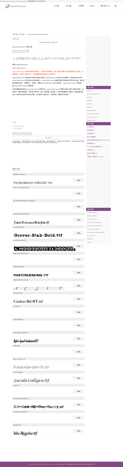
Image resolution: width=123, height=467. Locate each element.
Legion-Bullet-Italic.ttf (48, 42)
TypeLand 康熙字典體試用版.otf (95, 146)
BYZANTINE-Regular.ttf (93, 113)
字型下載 (37, 1)
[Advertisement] (61, 21)
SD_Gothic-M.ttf (91, 235)
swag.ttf (89, 242)
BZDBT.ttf (89, 107)
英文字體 (68, 6)
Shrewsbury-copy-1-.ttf (92, 219)
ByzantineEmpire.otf (92, 110)
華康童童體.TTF (91, 143)
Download (48, 138)
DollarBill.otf (90, 239)
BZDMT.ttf (89, 100)
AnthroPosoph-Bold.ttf (92, 212)
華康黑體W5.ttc (91, 150)
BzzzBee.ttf (89, 97)
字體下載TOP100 (105, 6)
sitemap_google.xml (11, 1)
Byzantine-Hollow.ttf (92, 120)
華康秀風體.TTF (91, 133)
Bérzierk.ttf (89, 90)
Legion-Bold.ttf (20, 126)
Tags (4, 1)
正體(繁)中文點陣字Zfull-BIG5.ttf (95, 156)
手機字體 (81, 6)
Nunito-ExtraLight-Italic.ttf (93, 229)
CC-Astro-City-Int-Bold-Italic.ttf (94, 222)
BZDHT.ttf (89, 104)
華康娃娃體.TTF (91, 130)
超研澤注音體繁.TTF (92, 153)
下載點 (78, 180)
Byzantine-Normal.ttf (92, 117)
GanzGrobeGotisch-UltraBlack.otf (95, 225)
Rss (1, 1)
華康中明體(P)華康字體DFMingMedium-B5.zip (98, 140)
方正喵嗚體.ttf (90, 127)
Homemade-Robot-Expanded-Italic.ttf (96, 232)
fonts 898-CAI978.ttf (92, 216)
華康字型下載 (74, 464)
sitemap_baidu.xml (23, 1)
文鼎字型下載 (91, 464)
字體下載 (42, 1)
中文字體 (56, 6)
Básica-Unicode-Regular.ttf (93, 94)
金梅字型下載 (82, 464)
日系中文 (92, 6)
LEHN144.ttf (19, 128)
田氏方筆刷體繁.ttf (91, 136)
